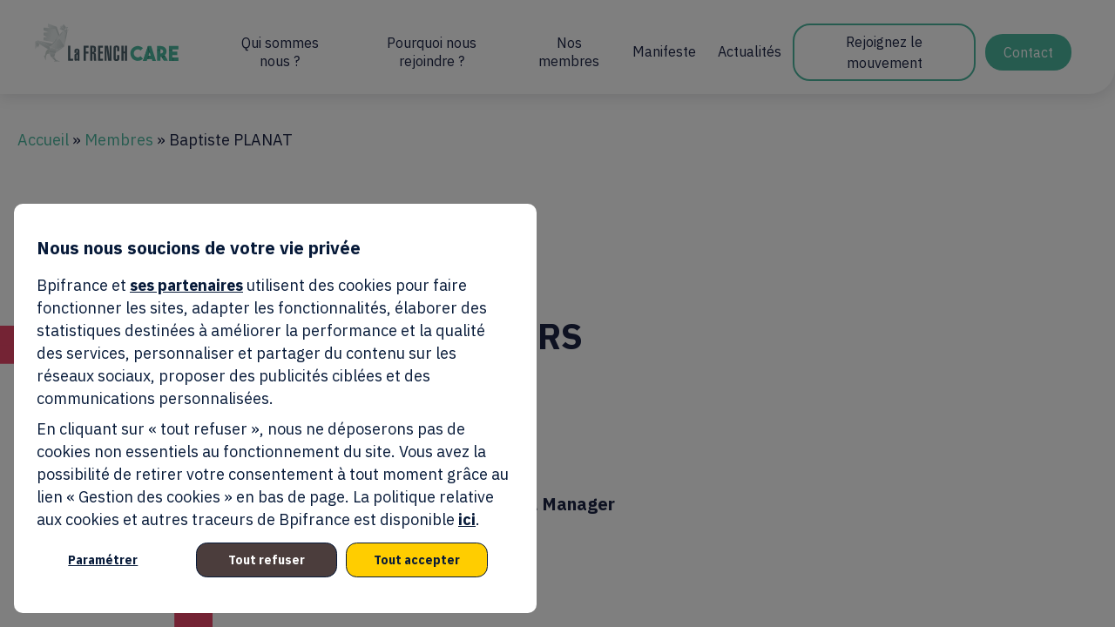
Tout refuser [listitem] (266, 560)
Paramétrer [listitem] (103, 560)
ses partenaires (186, 285)
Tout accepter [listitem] (417, 560)
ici (467, 519)
